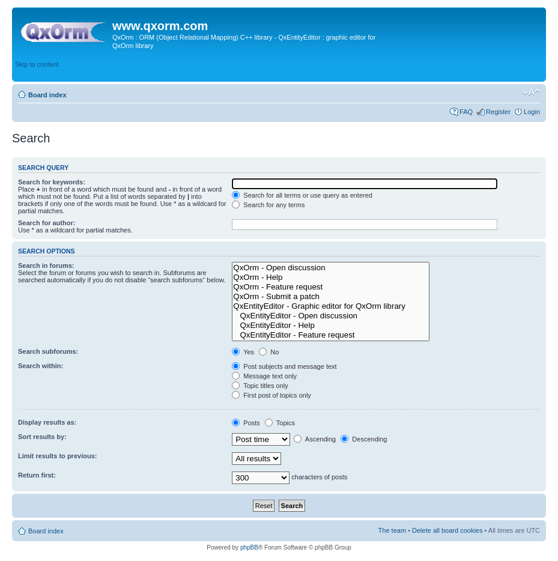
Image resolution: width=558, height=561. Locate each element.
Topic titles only (260, 385)
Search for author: (46, 222)
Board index (47, 95)
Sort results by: (42, 436)
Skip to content (37, 64)
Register (498, 111)
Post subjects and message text (284, 366)
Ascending (315, 439)
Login (532, 111)
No (269, 352)
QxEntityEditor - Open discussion (330, 316)
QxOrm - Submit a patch (330, 297)
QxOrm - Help (330, 277)
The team (392, 530)
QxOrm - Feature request (330, 287)
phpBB (249, 547)
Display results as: (47, 422)
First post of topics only (271, 395)
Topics (280, 422)
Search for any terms (268, 204)
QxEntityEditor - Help (330, 325)
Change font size (531, 92)
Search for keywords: (51, 182)
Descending (364, 439)
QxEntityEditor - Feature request (330, 335)
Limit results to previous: (57, 455)
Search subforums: (48, 351)
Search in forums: (46, 265)
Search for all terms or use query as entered (302, 195)
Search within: (40, 365)
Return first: (37, 475)
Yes (243, 352)
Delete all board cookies (447, 530)
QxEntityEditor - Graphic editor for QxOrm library (330, 306)
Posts (246, 422)
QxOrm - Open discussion (330, 268)
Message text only (264, 376)
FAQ (466, 111)
